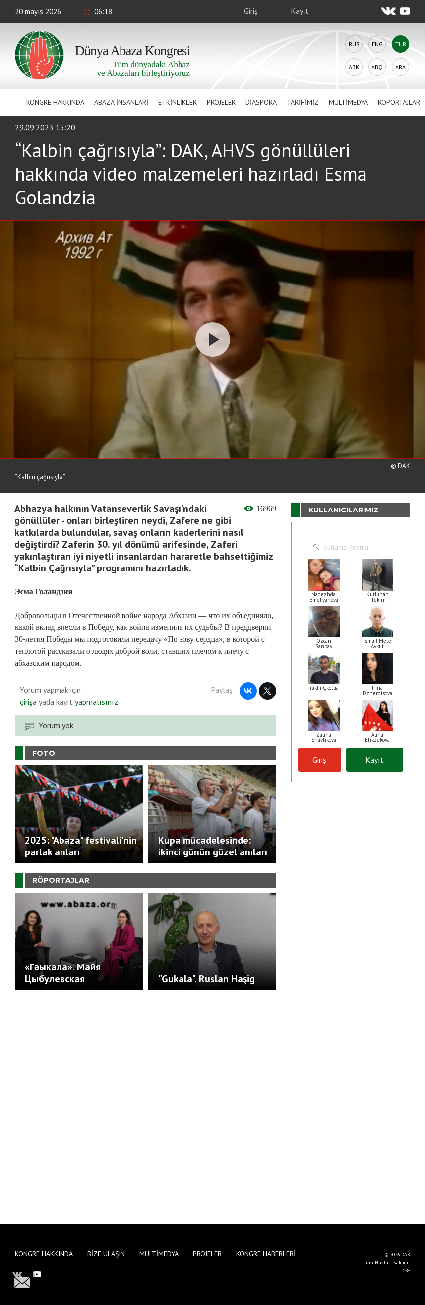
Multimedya (348, 102)
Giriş (251, 11)
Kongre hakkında (55, 102)
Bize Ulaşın (106, 1253)
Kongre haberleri (266, 1253)
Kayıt (300, 11)
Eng (377, 44)
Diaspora (261, 102)
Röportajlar (399, 102)
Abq (377, 67)
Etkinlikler (177, 102)
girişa (28, 702)
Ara (400, 67)
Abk (354, 67)
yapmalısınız (95, 702)
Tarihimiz (303, 102)
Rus (354, 44)
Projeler (221, 102)
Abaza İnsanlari (121, 102)
